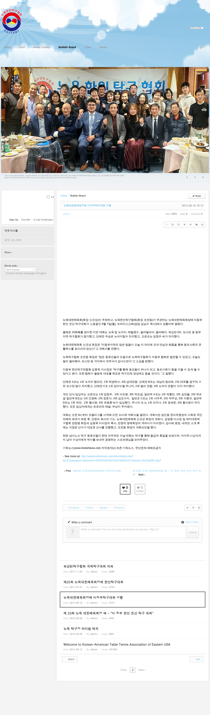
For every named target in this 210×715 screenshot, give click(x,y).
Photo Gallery (42, 46)
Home (102, 46)
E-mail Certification (43, 219)
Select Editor (190, 522)
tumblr (40, 252)
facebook (19, 252)
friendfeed (36, 252)
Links (87, 46)
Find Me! (26, 219)
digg (27, 252)
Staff (22, 46)
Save (53, 197)
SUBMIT (51, 202)
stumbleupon (32, 252)
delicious (23, 252)
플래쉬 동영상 (43, 63)
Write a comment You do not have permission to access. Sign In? (120, 529)
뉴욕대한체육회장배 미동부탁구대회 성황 (87, 205)
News (7, 46)
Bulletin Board (67, 46)
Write (196, 659)
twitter (15, 252)
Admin (66, 213)
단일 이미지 (25, 63)
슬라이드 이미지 (34, 63)
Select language (13, 269)
